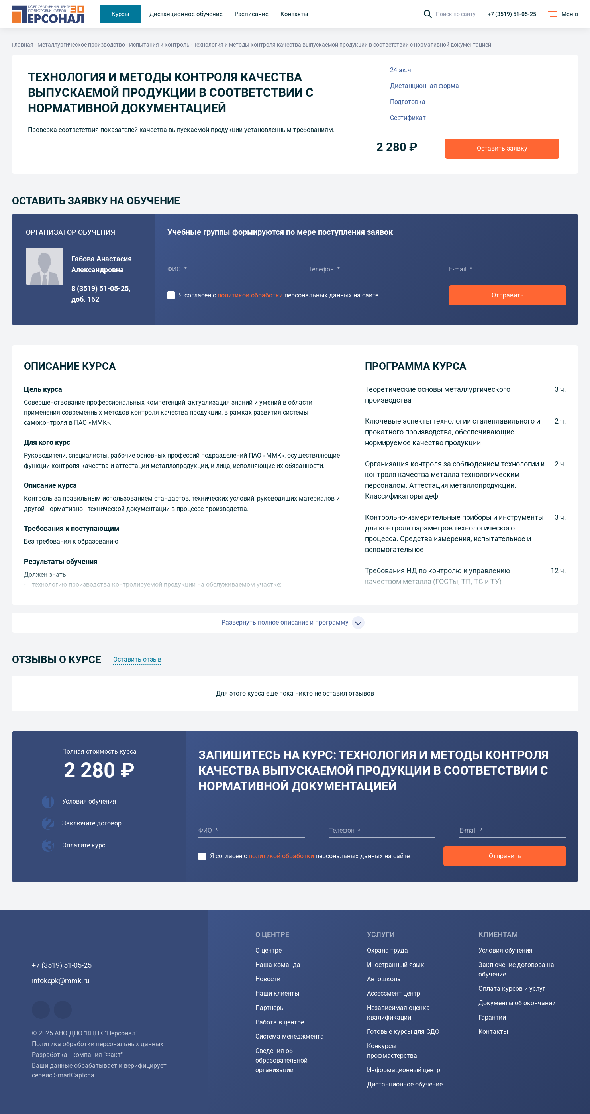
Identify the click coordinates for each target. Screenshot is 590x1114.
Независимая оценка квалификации (398, 1012)
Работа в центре (279, 1022)
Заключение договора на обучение (516, 969)
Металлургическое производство (81, 44)
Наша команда (277, 965)
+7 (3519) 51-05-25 (512, 14)
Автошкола (384, 979)
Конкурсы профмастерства (392, 1050)
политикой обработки (250, 295)
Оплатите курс (83, 845)
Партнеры (270, 1008)
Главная (22, 44)
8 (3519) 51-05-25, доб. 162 (100, 293)
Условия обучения (89, 801)
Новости (267, 979)
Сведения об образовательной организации (281, 1060)
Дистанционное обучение (405, 1084)
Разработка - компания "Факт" (77, 1055)
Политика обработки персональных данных (97, 1044)
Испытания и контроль (159, 44)
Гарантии (492, 1017)
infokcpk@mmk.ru (61, 980)
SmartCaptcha (74, 1075)
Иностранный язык (395, 965)
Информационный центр (403, 1070)
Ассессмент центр (393, 993)
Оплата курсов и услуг (511, 988)
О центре (268, 950)
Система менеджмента (289, 1036)
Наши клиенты (277, 993)
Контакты (493, 1031)
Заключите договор (92, 823)
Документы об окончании (517, 1003)
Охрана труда (387, 950)
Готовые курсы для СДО (403, 1031)
